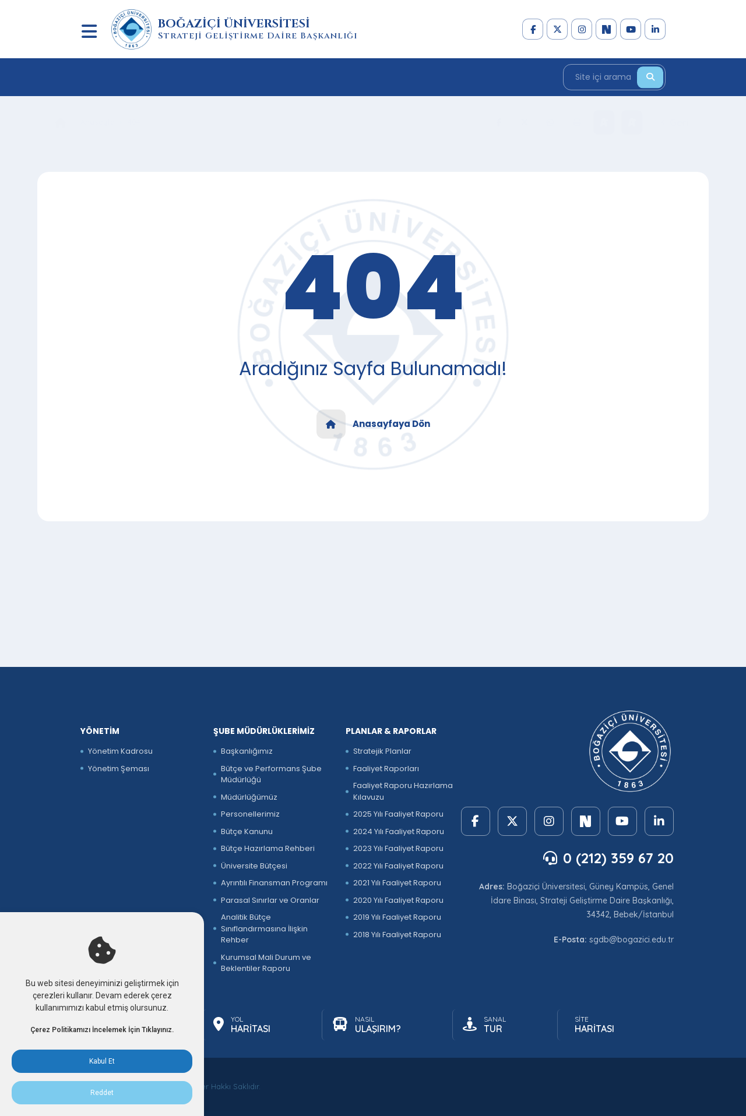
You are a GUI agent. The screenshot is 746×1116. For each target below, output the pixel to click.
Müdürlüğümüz (249, 797)
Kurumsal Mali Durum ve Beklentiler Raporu (266, 963)
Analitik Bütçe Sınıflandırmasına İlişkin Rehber (264, 928)
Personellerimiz (250, 814)
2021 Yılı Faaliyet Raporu (397, 882)
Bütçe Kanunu (247, 831)
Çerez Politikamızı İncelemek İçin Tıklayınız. (102, 1030)
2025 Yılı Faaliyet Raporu (398, 814)
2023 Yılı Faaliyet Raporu (398, 848)
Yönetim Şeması (118, 768)
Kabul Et (102, 1061)
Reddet (102, 1093)
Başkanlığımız (247, 751)
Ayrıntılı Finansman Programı (274, 882)
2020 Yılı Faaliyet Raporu (398, 900)
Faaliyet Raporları (386, 768)
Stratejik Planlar (382, 751)
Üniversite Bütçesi (254, 865)
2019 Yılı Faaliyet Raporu (397, 917)
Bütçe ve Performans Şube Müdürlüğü (271, 774)
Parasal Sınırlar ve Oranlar (270, 900)
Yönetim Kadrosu (120, 751)
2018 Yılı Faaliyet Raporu (397, 934)
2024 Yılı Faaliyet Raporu (398, 831)
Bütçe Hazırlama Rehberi (268, 848)
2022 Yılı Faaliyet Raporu (398, 865)
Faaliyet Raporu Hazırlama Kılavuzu (403, 791)
